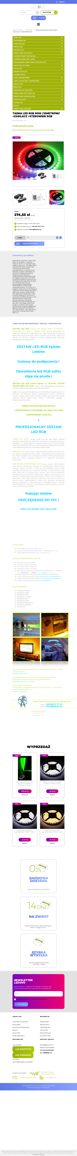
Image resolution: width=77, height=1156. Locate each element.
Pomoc (15, 1030)
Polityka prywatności (21, 1027)
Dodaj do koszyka (30, 243)
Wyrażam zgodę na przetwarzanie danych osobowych (32, 999)
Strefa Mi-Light (19, 99)
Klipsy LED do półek (21, 65)
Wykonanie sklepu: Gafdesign (38, 1087)
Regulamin (16, 1024)
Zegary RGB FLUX (20, 71)
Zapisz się (21, 1004)
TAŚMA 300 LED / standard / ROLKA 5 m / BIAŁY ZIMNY (52, 782)
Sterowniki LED (19, 40)
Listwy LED (17, 68)
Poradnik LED (45, 1027)
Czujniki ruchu (19, 74)
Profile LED (18, 47)
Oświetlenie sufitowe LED (24, 93)
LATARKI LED (18, 102)
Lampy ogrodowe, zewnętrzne (26, 81)
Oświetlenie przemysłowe (24, 96)
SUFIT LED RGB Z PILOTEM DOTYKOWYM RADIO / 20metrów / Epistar (24, 783)
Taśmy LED (17, 37)
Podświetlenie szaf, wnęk (24, 59)
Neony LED (17, 87)
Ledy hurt (16, 1033)
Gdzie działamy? (19, 1036)
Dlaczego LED (45, 1036)
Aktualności (44, 1024)
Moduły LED (18, 84)
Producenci (44, 1022)
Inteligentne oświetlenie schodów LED (29, 62)
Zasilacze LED (19, 43)
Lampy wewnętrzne (21, 78)
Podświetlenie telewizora (24, 56)
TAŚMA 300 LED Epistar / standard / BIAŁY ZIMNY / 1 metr (25, 831)
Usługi (16, 105)
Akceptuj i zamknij (38, 1154)
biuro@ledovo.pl (46, 1045)
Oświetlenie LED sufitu (22, 53)
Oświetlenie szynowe (22, 109)
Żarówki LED (18, 50)
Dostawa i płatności (20, 1022)
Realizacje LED (45, 1033)
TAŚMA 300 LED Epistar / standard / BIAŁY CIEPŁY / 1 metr (52, 831)
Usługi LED (44, 1030)
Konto (61, 2)
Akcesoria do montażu (22, 90)
